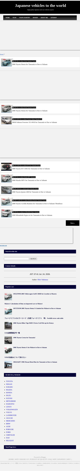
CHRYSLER (10, 435)
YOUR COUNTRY (24, 17)
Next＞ (72, 223)
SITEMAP (54, 17)
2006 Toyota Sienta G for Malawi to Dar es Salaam (30, 347)
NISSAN (9, 384)
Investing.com (3, 245)
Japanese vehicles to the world (40, 5)
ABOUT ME (44, 17)
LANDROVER (11, 415)
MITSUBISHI (11, 401)
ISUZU (8, 395)
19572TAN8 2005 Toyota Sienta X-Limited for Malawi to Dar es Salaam (37, 308)
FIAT (8, 438)
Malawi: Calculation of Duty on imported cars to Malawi (23, 304)
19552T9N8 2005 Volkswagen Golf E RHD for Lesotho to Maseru (34, 294)
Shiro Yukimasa (43, 280)
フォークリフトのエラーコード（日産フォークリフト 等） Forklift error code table (33, 318)
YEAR (14, 17)
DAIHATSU (10, 404)
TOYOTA (9, 381)
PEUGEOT (10, 440)
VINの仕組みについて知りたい (15, 357)
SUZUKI (9, 398)
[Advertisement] (40, 35)
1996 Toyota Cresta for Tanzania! (24, 337)
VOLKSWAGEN (12, 409)
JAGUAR (9, 418)
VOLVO (9, 412)
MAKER (35, 17)
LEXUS (8, 407)
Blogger (43, 457)
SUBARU (9, 387)
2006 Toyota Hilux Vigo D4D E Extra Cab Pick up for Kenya (33, 323)
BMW (8, 424)
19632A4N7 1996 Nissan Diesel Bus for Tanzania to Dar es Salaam (35, 362)
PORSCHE (10, 429)
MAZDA (9, 390)
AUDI (8, 426)
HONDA (9, 392)
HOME (8, 17)
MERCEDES (10, 421)
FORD (8, 432)
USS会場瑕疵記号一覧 (12, 333)
